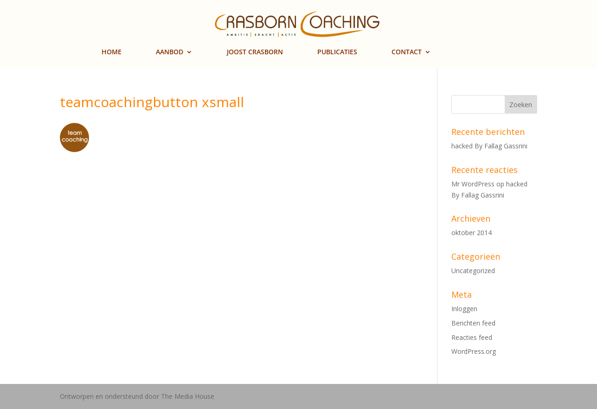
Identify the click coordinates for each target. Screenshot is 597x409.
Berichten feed (473, 323)
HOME (112, 52)
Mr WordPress (472, 183)
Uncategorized (473, 270)
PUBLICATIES (337, 52)
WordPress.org (473, 351)
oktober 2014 (471, 232)
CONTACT (407, 52)
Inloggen (464, 308)
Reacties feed (471, 337)
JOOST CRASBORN (255, 52)
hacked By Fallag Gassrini (489, 145)
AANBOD (169, 52)
